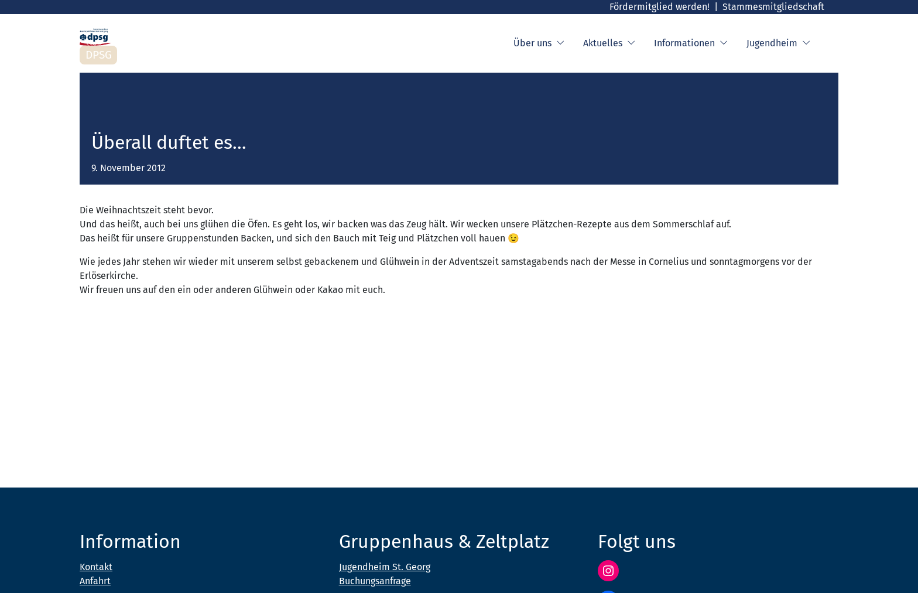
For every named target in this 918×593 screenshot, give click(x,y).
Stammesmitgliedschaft (773, 6)
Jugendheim (778, 43)
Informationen (691, 43)
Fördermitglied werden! (659, 6)
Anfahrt (95, 581)
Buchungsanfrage (375, 581)
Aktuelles (609, 43)
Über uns (538, 43)
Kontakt (96, 566)
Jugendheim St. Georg (384, 566)
